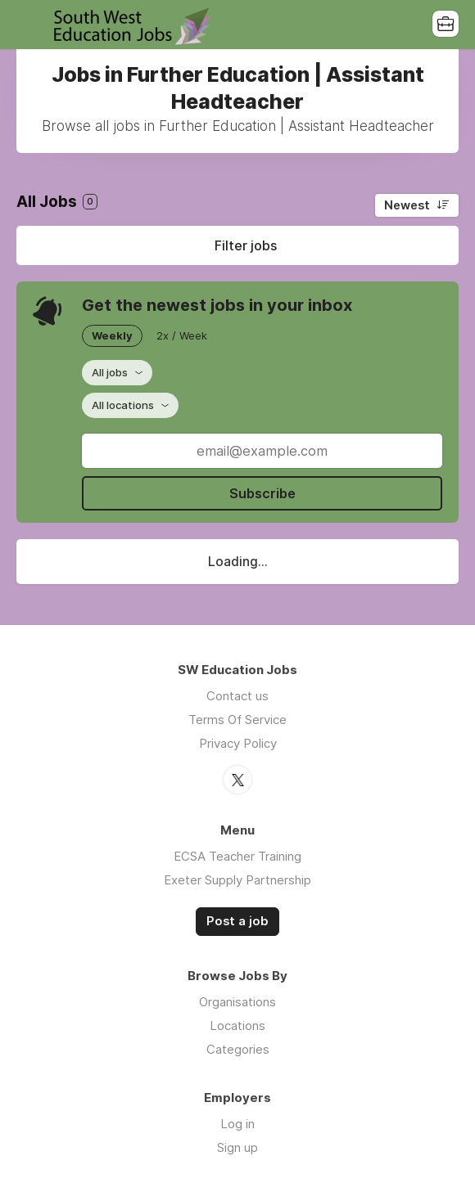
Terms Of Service (237, 719)
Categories (237, 1049)
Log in (237, 1123)
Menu (28, 24)
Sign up (237, 1147)
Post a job (237, 921)
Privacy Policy (238, 743)
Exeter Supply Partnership (237, 880)
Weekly (112, 335)
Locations (237, 1025)
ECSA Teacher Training (237, 856)
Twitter (237, 780)
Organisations (237, 1002)
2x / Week (181, 335)
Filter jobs (246, 245)
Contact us (237, 696)
